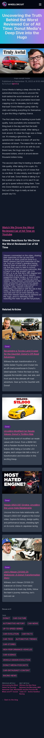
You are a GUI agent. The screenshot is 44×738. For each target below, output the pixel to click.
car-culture (19, 618)
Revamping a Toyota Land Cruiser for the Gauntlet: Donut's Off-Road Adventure (21, 354)
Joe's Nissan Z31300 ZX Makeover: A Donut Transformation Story (22, 574)
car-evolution (11, 634)
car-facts (27, 634)
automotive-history (14, 623)
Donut (6, 618)
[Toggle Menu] (40, 4)
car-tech (8, 639)
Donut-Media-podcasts (15, 665)
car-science (9, 655)
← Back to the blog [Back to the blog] (10, 700)
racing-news (10, 675)
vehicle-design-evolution (16, 660)
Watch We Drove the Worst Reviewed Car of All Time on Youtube (18, 231)
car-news (33, 623)
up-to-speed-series (13, 628)
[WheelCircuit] (13, 4)
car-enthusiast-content (16, 670)
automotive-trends (26, 639)
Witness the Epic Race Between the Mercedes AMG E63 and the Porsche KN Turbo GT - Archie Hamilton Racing (30, 689)
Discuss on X (6, 609)
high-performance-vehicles (17, 649)
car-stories (9, 644)
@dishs (15, 84)
